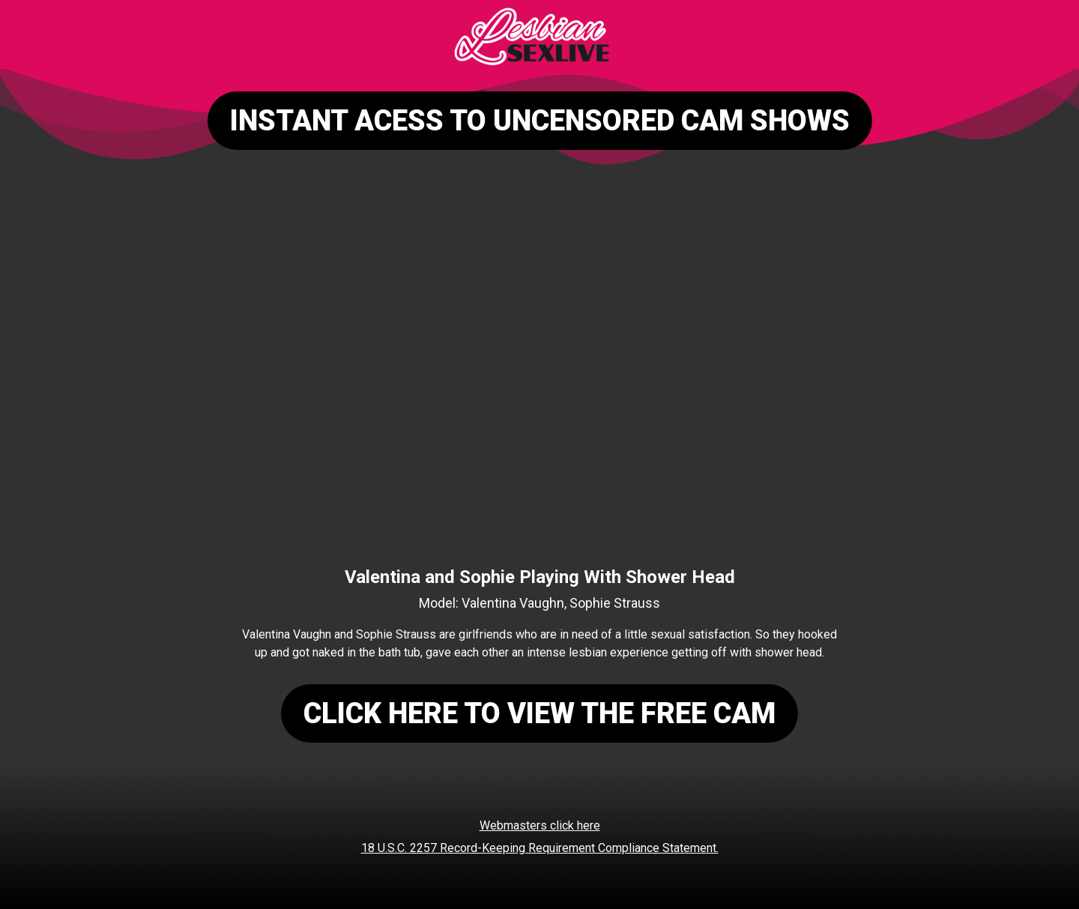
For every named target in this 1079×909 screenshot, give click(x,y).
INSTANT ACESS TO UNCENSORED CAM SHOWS (540, 120)
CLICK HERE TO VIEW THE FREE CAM (539, 713)
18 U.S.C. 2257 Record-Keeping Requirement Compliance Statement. (540, 848)
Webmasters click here (540, 825)
